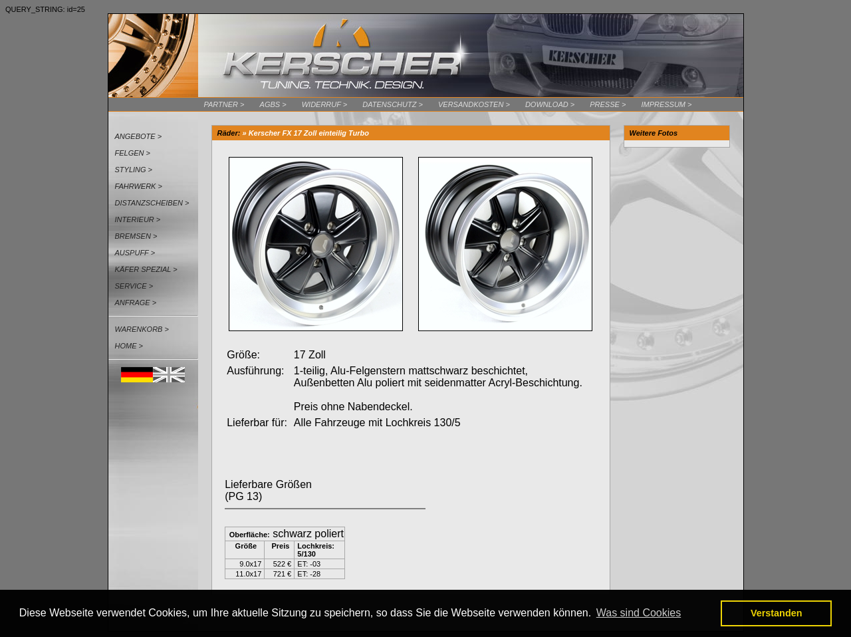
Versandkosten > (474, 104)
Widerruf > (325, 104)
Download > (549, 104)
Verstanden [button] (776, 613)
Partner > (224, 104)
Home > (129, 346)
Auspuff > (135, 253)
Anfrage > (136, 303)
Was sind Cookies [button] (638, 612)
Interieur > (138, 219)
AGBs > (273, 104)
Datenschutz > (392, 104)
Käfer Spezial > (146, 269)
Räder (227, 133)
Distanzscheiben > (152, 203)
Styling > (134, 170)
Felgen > (133, 153)
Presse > (608, 104)
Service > (134, 286)
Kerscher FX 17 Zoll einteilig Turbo (309, 133)
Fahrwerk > (138, 186)
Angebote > (138, 136)
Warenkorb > (142, 329)
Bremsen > (136, 236)
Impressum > (666, 104)
